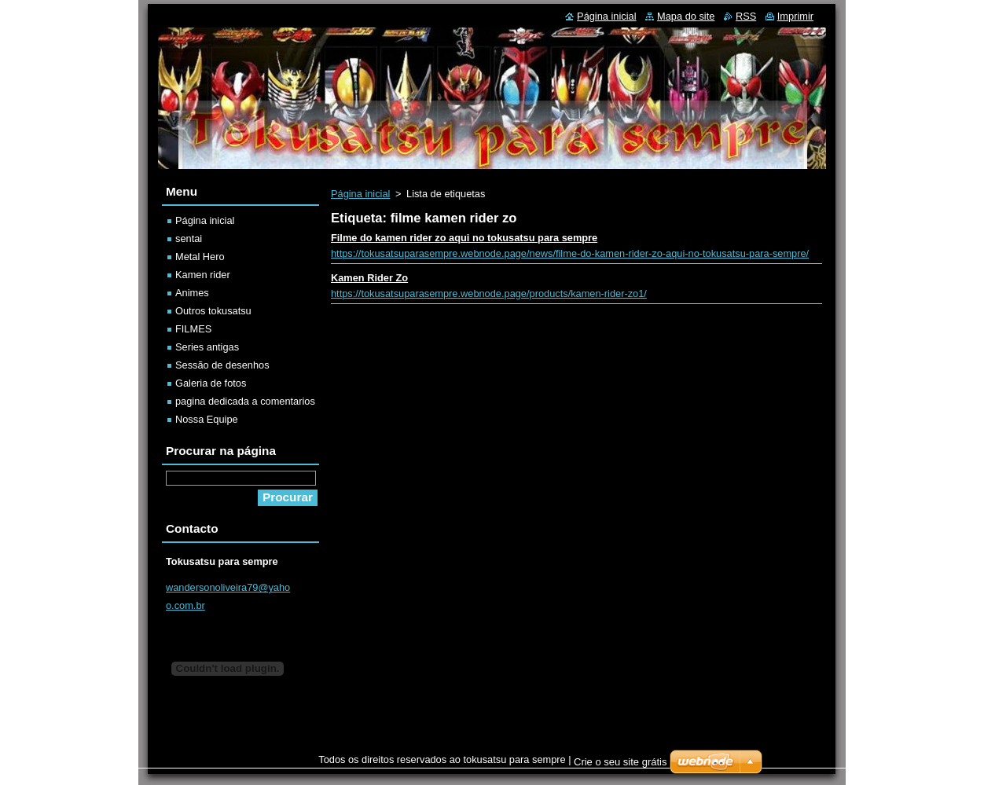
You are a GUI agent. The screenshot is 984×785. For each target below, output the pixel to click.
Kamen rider (202, 275)
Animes (192, 293)
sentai (188, 238)
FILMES (193, 329)
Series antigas (207, 347)
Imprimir (795, 16)
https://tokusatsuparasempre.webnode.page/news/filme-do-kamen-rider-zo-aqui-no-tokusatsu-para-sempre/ (570, 253)
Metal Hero (200, 256)
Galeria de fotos (210, 383)
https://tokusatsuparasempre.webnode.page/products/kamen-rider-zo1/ (489, 293)
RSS (746, 16)
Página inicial (360, 194)
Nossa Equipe (206, 419)
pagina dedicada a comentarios (245, 401)
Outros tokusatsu (213, 311)
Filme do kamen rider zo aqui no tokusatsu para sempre (464, 238)
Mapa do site (685, 16)
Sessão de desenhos (222, 365)
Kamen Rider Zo (369, 278)
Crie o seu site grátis (620, 762)
